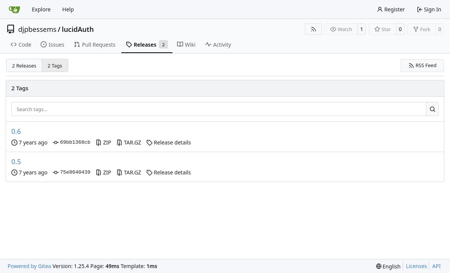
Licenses (416, 266)
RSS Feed (422, 65)
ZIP (103, 142)
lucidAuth (78, 29)
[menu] (388, 266)
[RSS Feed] (313, 29)
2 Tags (55, 65)
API (436, 266)
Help (68, 9)
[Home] (14, 9)
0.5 (16, 161)
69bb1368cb (71, 143)
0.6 (16, 131)
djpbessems (37, 29)
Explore (41, 9)
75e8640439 (71, 172)
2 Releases (24, 65)
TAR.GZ (128, 142)
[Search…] (432, 109)
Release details (168, 142)
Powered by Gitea (29, 266)
